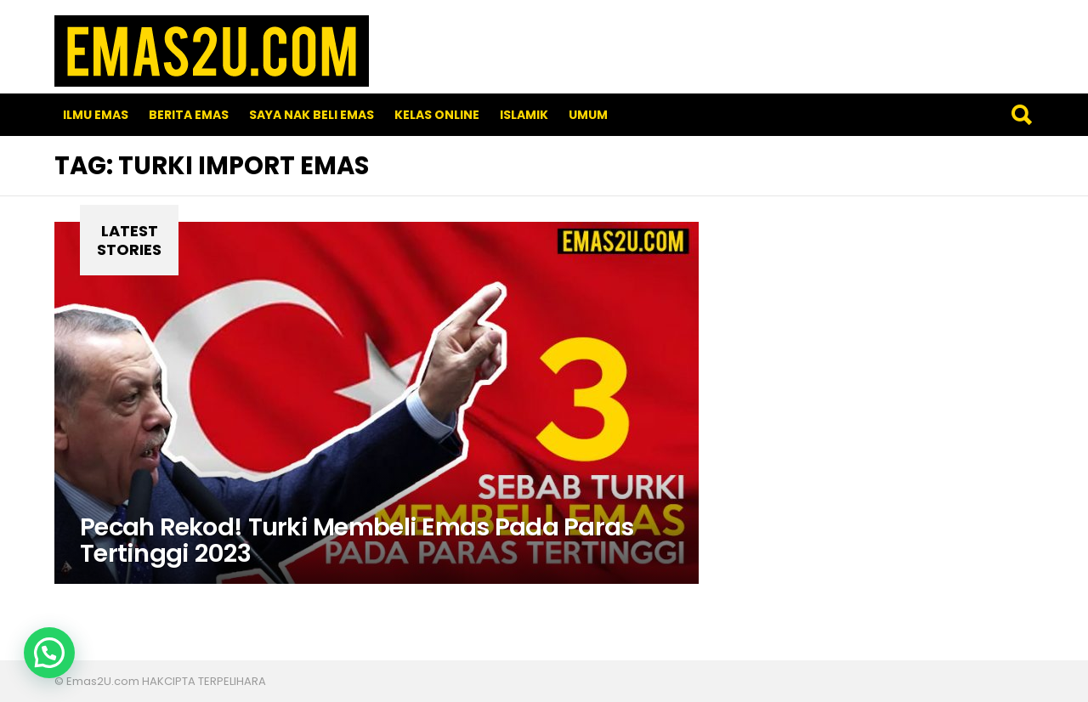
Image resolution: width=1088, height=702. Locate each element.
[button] (49, 652)
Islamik (524, 114)
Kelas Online (436, 114)
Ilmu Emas (95, 114)
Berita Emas (189, 114)
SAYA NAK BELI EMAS (311, 114)
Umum (588, 114)
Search (1021, 114)
